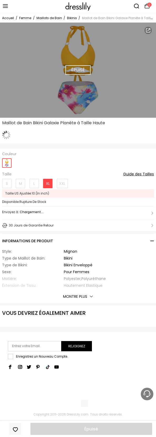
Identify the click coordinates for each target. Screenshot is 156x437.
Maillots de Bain (50, 18)
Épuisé (91, 429)
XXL (62, 183)
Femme (25, 18)
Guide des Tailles (138, 174)
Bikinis (72, 18)
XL (48, 183)
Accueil (8, 18)
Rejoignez (76, 346)
